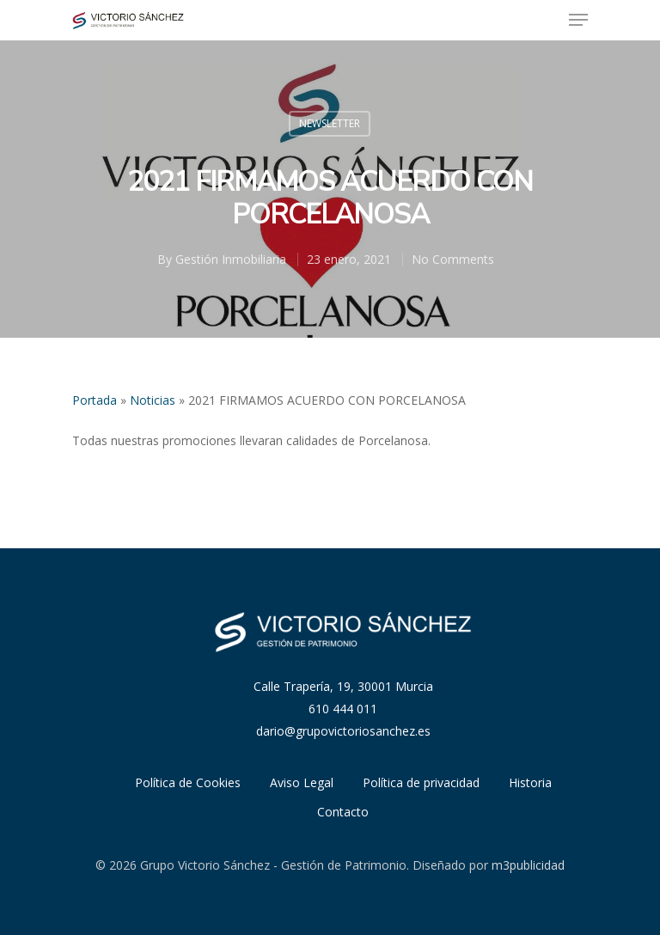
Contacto (343, 812)
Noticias (152, 400)
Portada (94, 400)
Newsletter (329, 123)
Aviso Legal (301, 782)
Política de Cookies (188, 782)
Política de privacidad (421, 782)
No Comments (453, 259)
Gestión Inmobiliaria (230, 259)
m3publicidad (528, 865)
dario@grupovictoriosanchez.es (343, 731)
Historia (530, 782)
